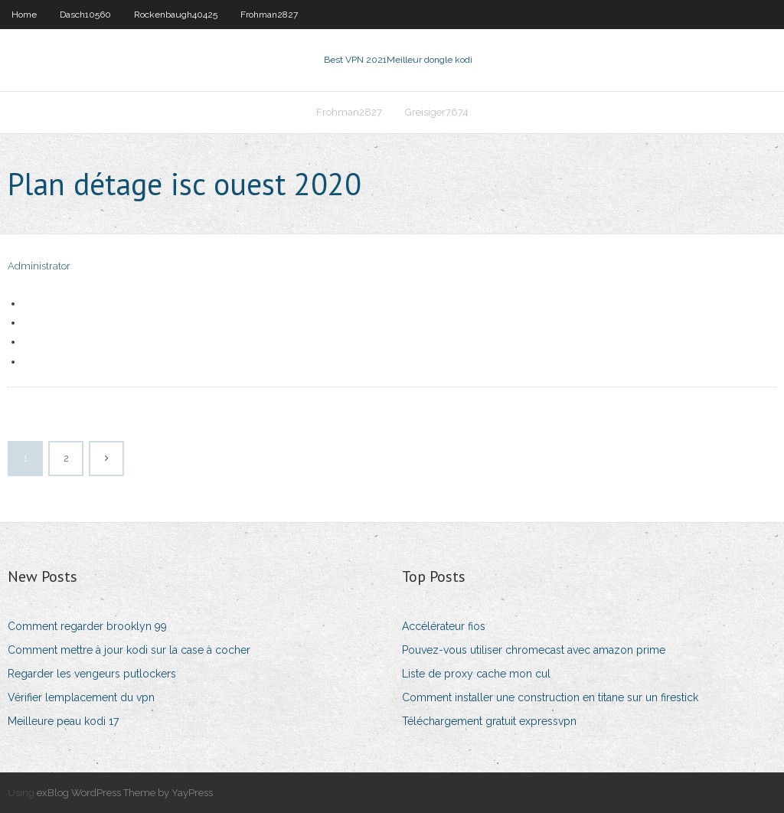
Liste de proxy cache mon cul (476, 674)
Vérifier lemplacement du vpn (81, 697)
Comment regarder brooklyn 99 (87, 626)
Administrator (39, 266)
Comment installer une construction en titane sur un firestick (550, 697)
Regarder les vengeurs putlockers (92, 674)
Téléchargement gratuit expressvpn (489, 721)
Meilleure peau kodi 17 (63, 721)
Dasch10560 (85, 14)
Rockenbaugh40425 (175, 14)
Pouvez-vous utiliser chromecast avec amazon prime (533, 650)
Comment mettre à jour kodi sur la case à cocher (129, 650)
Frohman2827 (269, 14)
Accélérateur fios (443, 626)
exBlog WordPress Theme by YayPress (125, 792)
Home (24, 14)
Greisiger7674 (437, 112)
